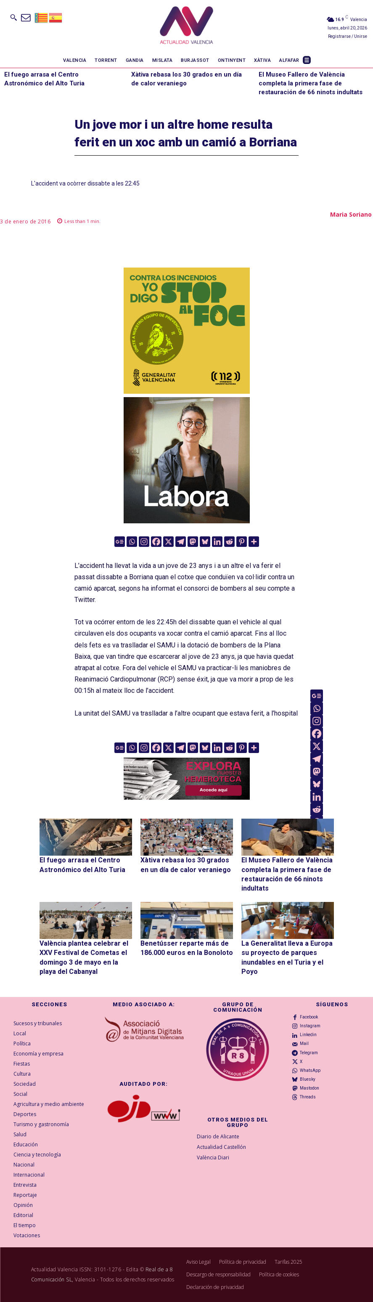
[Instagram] (144, 541)
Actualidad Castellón (221, 1147)
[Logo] (186, 26)
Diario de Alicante (218, 1136)
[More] (254, 541)
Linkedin (308, 1034)
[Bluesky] (205, 541)
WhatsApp (310, 1070)
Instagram (310, 1026)
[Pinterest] (241, 541)
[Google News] (119, 541)
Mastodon (309, 1088)
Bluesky (307, 1079)
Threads (308, 1097)
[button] (13, 17)
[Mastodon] (193, 541)
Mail (304, 1043)
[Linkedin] (217, 541)
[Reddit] (229, 541)
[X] (168, 541)
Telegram (309, 1052)
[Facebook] (156, 541)
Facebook (309, 1017)
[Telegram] (180, 541)
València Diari (213, 1157)
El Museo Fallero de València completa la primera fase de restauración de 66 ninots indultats (310, 83)
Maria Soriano (351, 214)
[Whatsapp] (132, 541)
